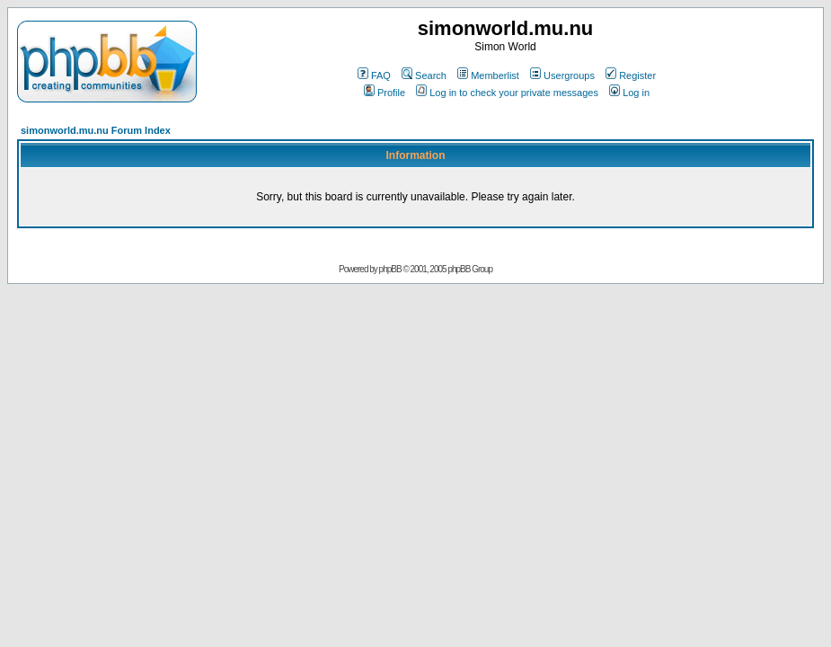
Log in (629, 92)
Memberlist (488, 75)
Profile (384, 92)
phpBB (390, 269)
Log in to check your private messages (507, 92)
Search (424, 75)
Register (631, 75)
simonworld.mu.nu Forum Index (96, 130)
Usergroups (562, 75)
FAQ (374, 75)
